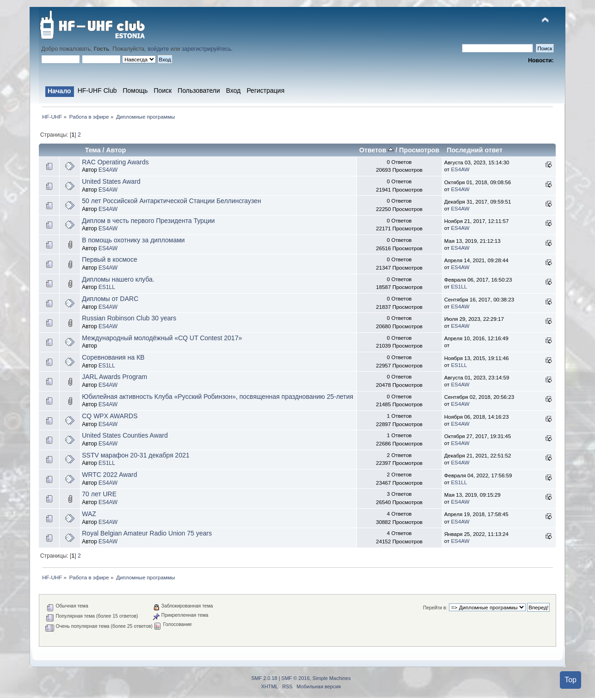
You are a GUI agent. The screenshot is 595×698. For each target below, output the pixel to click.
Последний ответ (475, 150)
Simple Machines (332, 678)
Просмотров (419, 150)
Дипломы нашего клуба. (118, 279)
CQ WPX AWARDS (109, 416)
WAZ (89, 513)
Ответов (376, 150)
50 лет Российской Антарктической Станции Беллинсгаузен (171, 201)
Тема (93, 150)
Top (570, 680)
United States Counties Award (125, 435)
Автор (116, 150)
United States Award (111, 181)
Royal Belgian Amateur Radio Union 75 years (147, 533)
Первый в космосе (109, 259)
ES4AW (107, 170)
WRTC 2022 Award (109, 474)
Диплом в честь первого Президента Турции (148, 220)
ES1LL (106, 287)
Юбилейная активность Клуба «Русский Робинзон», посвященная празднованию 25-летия (217, 396)
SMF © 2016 (296, 678)
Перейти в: (435, 607)
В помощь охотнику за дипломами (133, 240)
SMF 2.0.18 (264, 678)
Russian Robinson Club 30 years (129, 318)
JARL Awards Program (114, 376)
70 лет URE (99, 494)
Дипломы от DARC (110, 298)
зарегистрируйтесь (206, 49)
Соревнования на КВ (113, 357)
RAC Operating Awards (115, 162)
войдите (158, 49)
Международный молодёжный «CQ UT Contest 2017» (162, 338)
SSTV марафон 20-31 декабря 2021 (136, 455)
